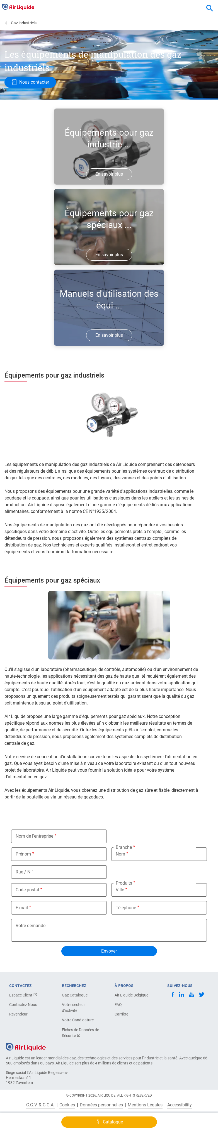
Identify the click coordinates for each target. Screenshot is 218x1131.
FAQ (118, 1004)
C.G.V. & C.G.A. (40, 1105)
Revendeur (18, 1014)
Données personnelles (101, 1105)
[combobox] (210, 8)
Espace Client (23, 995)
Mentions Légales (145, 1105)
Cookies (67, 1105)
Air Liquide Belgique (131, 995)
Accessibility (179, 1105)
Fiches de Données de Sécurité (80, 1033)
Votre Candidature (78, 1020)
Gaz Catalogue (75, 995)
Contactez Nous (23, 1004)
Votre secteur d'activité (73, 1007)
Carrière (121, 1014)
